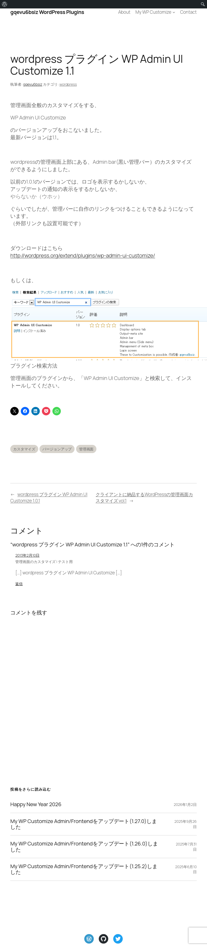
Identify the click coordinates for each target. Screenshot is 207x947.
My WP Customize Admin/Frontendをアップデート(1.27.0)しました (83, 824)
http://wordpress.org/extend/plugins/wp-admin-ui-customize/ (82, 255)
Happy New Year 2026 (35, 804)
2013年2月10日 (27, 555)
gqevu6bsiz (32, 84)
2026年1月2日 (185, 804)
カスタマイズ (24, 448)
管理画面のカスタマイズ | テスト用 (43, 561)
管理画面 (86, 448)
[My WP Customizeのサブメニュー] (173, 12)
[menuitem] (4, 4)
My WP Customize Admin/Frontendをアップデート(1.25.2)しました (83, 869)
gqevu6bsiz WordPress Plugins (47, 12)
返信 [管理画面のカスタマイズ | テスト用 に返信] (19, 583)
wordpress (68, 84)
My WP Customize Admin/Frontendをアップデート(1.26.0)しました (84, 847)
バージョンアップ (57, 448)
